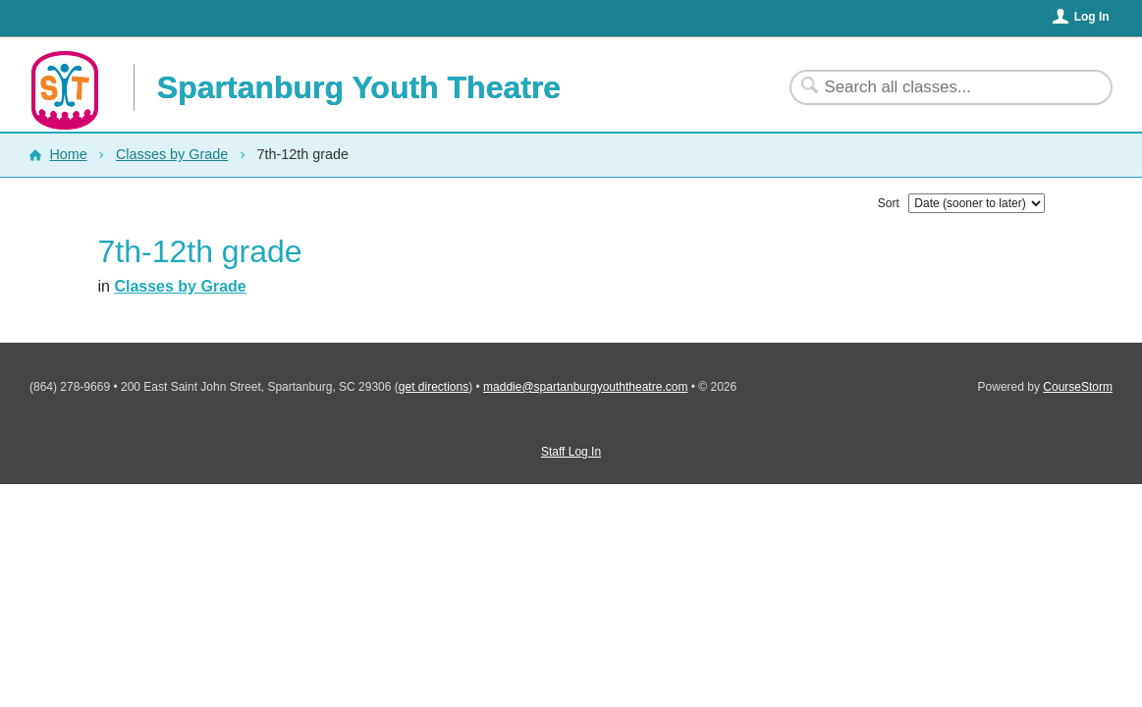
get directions (433, 387)
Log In (1092, 17)
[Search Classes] (939, 87)
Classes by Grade (172, 154)
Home (67, 154)
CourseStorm (1078, 387)
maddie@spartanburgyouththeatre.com (585, 387)
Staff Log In (571, 452)
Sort (888, 203)
